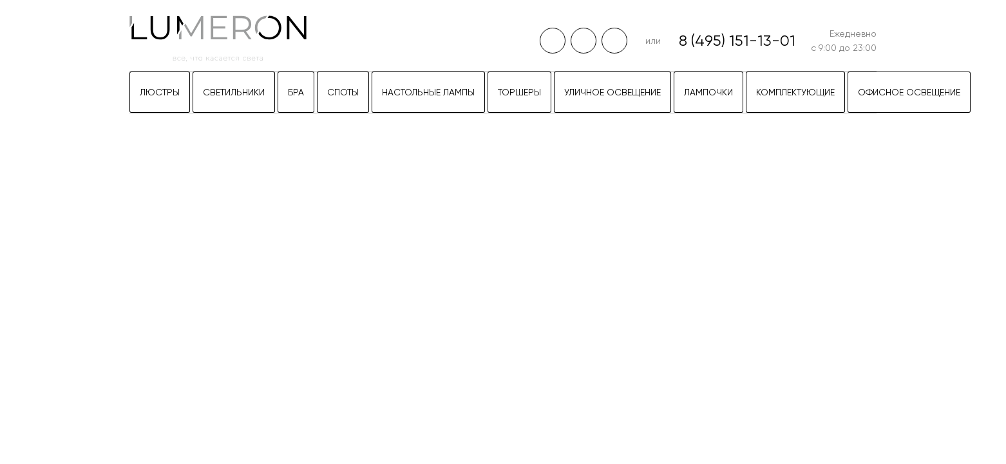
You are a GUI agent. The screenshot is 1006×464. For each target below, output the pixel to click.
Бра (296, 92)
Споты (343, 92)
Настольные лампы (428, 92)
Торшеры (519, 92)
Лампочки (708, 92)
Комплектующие (795, 92)
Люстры (160, 92)
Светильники (234, 92)
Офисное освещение (909, 92)
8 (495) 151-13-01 (737, 41)
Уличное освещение (612, 92)
